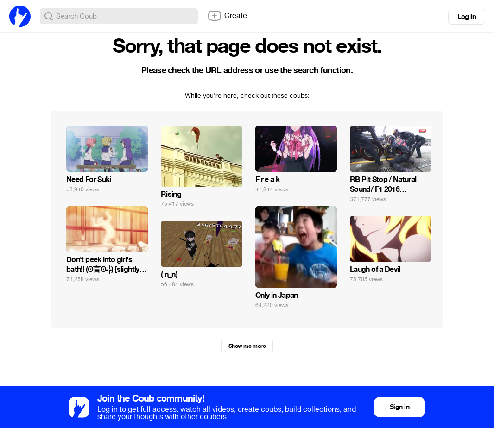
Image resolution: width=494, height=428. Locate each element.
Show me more (247, 346)
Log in (466, 16)
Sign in (399, 407)
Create (227, 15)
